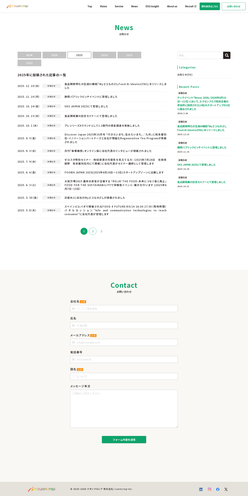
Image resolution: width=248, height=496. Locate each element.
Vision (103, 6)
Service (119, 6)
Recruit (189, 6)
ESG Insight (152, 6)
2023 (129, 55)
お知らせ (185, 74)
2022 (29, 63)
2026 (54, 55)
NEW (29, 55)
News (134, 6)
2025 (79, 55)
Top (89, 6)
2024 (104, 55)
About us (172, 6)
